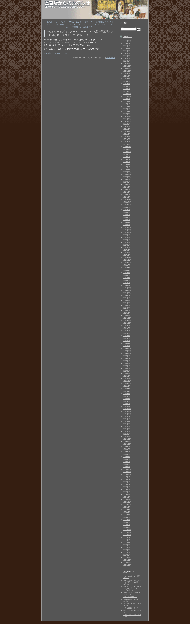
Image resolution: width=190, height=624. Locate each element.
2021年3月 (126, 139)
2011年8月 (126, 419)
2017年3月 (126, 250)
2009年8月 (126, 479)
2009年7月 (126, 482)
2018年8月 (126, 207)
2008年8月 (126, 509)
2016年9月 (126, 265)
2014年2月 (126, 343)
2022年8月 (126, 99)
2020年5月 (126, 162)
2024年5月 (126, 53)
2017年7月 (126, 240)
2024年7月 (126, 48)
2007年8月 (126, 540)
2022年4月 (126, 106)
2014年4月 (126, 338)
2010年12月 (127, 439)
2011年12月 (127, 409)
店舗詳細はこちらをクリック (55, 53)
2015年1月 (126, 315)
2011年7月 (126, 421)
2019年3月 (126, 192)
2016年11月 (127, 260)
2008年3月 (126, 522)
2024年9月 (126, 43)
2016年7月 (126, 270)
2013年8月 (126, 358)
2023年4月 (126, 84)
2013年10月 (127, 353)
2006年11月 (127, 562)
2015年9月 (126, 295)
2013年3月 (126, 371)
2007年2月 (126, 555)
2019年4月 (126, 189)
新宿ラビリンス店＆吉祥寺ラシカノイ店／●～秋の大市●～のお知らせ (132, 588)
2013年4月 (126, 368)
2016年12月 (127, 257)
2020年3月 (126, 167)
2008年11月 (127, 502)
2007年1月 (126, 557)
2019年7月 (126, 182)
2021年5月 (126, 134)
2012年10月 (127, 383)
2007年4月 (126, 550)
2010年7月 (126, 451)
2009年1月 (126, 497)
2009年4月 (126, 489)
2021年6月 (126, 131)
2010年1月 (126, 467)
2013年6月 (126, 363)
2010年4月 (126, 459)
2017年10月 (127, 232)
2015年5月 (126, 305)
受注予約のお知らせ (130, 597)
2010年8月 (126, 449)
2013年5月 (126, 366)
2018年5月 (126, 215)
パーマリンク (110, 58)
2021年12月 (127, 116)
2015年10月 (127, 293)
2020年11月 (127, 149)
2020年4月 (126, 164)
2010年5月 (126, 457)
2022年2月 (126, 111)
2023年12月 (127, 66)
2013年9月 (126, 356)
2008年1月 (126, 527)
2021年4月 (126, 136)
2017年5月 (126, 245)
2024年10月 (127, 41)
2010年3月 (126, 462)
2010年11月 (127, 441)
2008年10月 (127, 504)
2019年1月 (126, 197)
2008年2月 (126, 525)
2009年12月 (127, 469)
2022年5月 (126, 104)
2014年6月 (126, 333)
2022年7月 (126, 101)
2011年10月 (127, 414)
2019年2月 (126, 194)
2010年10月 (127, 444)
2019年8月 (126, 179)
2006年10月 (127, 565)
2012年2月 (126, 404)
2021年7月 (126, 129)
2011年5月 (126, 426)
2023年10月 (127, 71)
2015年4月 (126, 308)
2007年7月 (126, 542)
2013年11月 (127, 351)
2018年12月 (127, 199)
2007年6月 (126, 545)
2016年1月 (126, 285)
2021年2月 (126, 141)
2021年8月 (126, 126)
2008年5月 (126, 517)
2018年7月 (126, 210)
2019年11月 (127, 174)
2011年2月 (126, 434)
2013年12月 (127, 348)
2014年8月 (126, 328)
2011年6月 (126, 424)
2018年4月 (126, 217)
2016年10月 (127, 262)
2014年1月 (126, 346)
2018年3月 (126, 220)
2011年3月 (126, 431)
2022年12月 (127, 91)
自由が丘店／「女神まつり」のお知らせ (131, 593)
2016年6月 (126, 273)
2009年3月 (126, 492)
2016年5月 (126, 275)
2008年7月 (126, 512)
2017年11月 (127, 230)
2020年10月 (127, 152)
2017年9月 (126, 235)
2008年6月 (126, 514)
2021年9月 (126, 124)
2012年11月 (127, 381)
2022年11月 (127, 94)
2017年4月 (126, 247)
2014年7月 (126, 330)
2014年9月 (126, 325)
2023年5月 (126, 81)
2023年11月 (127, 68)
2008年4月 (126, 520)
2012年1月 (126, 406)
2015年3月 (126, 310)
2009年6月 (126, 484)
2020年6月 (126, 159)
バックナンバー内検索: (128, 27)
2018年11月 (127, 202)
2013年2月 (126, 373)
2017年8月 (126, 237)
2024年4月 (126, 56)
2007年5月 (126, 547)
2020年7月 (126, 157)
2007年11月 (127, 532)
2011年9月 (126, 416)
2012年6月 (126, 394)
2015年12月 (127, 288)
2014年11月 (127, 320)
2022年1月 (126, 114)
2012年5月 (126, 396)
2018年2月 (126, 222)
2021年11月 (127, 119)
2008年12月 (127, 499)
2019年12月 (127, 172)
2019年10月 (127, 177)
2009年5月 (126, 487)
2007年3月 (126, 552)
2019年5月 (126, 187)
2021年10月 (127, 121)
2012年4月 (126, 399)
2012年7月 (126, 391)
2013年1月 (126, 376)
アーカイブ (127, 37)
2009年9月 (126, 477)
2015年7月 (126, 300)
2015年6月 (126, 303)
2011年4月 (126, 429)
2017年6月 (126, 242)
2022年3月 (126, 109)
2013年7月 (126, 361)
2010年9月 (126, 446)
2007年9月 (126, 537)
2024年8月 (126, 46)
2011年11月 (127, 411)
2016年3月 (126, 280)
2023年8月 (126, 76)
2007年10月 (127, 535)
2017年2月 (126, 252)
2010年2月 (126, 464)
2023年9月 (126, 73)
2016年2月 (126, 283)
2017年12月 (127, 227)
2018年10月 (127, 204)
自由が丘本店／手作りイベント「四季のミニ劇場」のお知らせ (132, 582)
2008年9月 (126, 507)
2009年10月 (127, 474)
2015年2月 (126, 313)
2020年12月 (127, 147)
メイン (72, 24)
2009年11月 (127, 472)
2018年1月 (126, 225)
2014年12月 (127, 318)
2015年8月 (126, 298)
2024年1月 (126, 63)
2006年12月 (127, 560)
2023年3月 (126, 86)
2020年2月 (126, 169)
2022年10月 (127, 96)
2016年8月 (126, 267)
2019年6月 (126, 184)
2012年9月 (126, 386)
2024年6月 (126, 51)
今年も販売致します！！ (131, 608)
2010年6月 (126, 454)
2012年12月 (127, 378)
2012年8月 (126, 388)
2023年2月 (126, 89)
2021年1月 (126, 144)
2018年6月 (126, 212)
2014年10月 (127, 323)
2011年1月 (126, 436)
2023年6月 (126, 78)
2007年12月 (127, 530)
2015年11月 (127, 290)
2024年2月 (126, 61)
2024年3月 (126, 58)
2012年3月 (126, 401)
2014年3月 (126, 341)
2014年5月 (126, 336)
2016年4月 (126, 278)
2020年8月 (126, 154)
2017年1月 (126, 255)
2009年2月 (126, 494)
